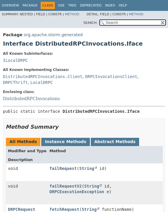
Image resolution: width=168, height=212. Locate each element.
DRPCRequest (21, 209)
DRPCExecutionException (77, 191)
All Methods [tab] (23, 141)
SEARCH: (90, 23)
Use (61, 5)
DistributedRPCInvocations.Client (43, 76)
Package (30, 5)
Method (72, 14)
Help (123, 5)
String (86, 168)
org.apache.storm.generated (53, 34)
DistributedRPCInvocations (31, 98)
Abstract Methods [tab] (115, 141)
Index (110, 5)
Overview (10, 5)
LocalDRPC (41, 82)
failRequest (63, 168)
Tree (72, 5)
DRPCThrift (15, 82)
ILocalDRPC (15, 60)
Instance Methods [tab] (65, 141)
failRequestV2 (66, 186)
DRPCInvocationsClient (111, 76)
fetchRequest (64, 209)
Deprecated (90, 5)
